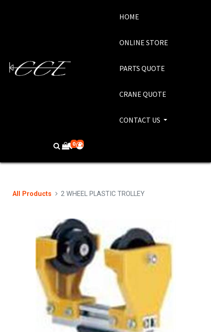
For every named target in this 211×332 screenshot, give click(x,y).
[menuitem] (144, 17)
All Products (32, 194)
